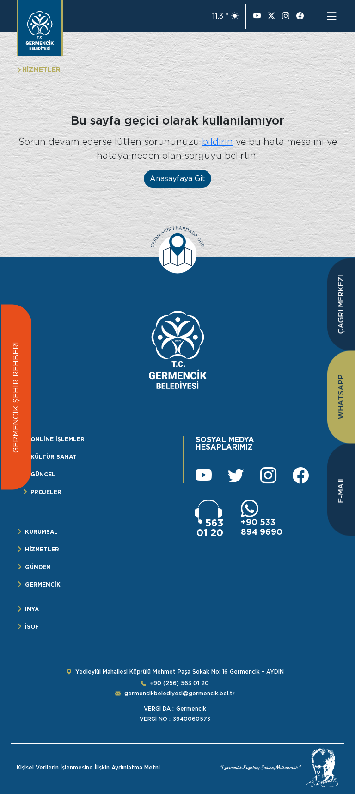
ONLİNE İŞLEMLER (58, 439)
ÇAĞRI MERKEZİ (341, 304)
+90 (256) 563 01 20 (179, 683)
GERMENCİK (43, 584)
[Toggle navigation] (331, 16)
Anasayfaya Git (177, 178)
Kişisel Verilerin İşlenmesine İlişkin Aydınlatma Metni (88, 767)
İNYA (32, 609)
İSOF (32, 626)
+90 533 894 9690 (261, 527)
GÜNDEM (38, 566)
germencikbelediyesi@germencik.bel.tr (179, 693)
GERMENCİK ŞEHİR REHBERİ (16, 397)
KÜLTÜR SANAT (54, 456)
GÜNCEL (43, 474)
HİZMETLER (42, 549)
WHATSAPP (341, 397)
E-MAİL (341, 489)
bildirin (217, 141)
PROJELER (46, 491)
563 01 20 (209, 528)
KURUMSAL (41, 531)
